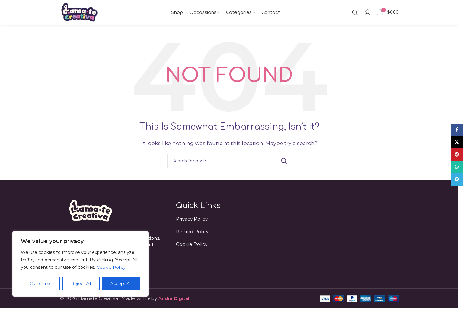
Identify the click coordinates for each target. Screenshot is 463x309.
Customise (40, 283)
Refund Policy (192, 231)
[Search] (355, 12)
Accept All (121, 283)
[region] (80, 264)
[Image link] (90, 210)
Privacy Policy (192, 219)
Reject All (81, 283)
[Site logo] (79, 12)
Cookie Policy (111, 268)
